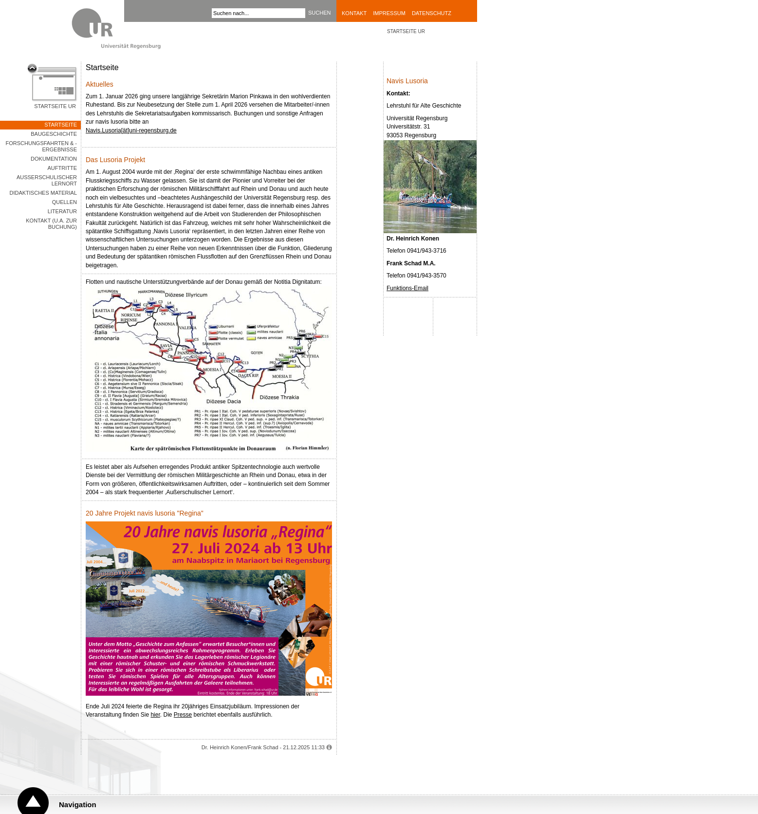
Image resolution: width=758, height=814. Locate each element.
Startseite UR (55, 106)
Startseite (60, 125)
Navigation (77, 804)
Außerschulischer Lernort (47, 180)
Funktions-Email (407, 288)
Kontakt (354, 13)
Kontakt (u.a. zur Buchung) (51, 224)
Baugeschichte (54, 134)
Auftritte (62, 168)
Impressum (389, 13)
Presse (183, 714)
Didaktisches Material (43, 193)
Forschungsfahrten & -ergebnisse (41, 146)
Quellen (64, 202)
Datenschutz (431, 13)
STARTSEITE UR (406, 31)
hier (155, 714)
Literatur (62, 211)
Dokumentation (54, 159)
